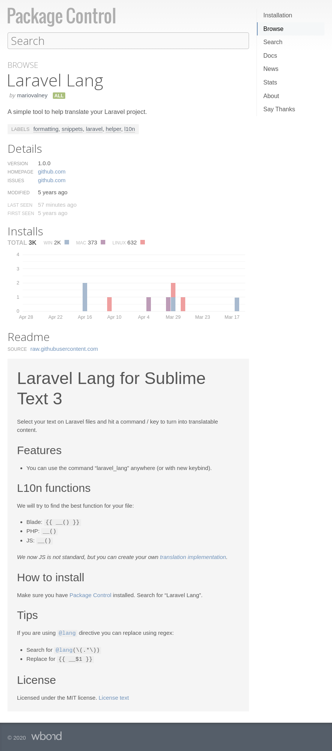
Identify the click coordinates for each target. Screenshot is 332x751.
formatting (45, 128)
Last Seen (20, 204)
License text (114, 695)
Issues (16, 180)
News (270, 69)
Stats (270, 82)
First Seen (21, 213)
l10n (129, 128)
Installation (277, 15)
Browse (273, 29)
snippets (72, 128)
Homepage (20, 171)
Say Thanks (279, 109)
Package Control (90, 593)
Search (273, 42)
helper (113, 128)
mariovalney (32, 95)
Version (18, 163)
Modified (19, 192)
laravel (94, 128)
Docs (270, 55)
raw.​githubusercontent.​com (64, 348)
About (271, 96)
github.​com (51, 171)
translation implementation (193, 555)
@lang (67, 631)
